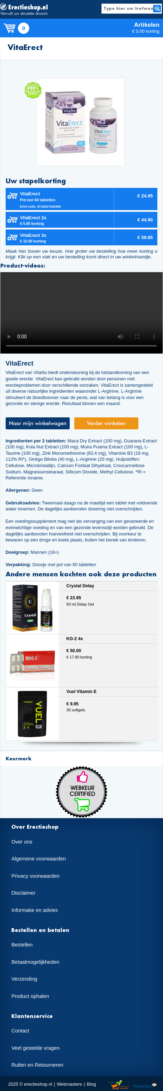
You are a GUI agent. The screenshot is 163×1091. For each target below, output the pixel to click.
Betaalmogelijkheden (35, 962)
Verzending (24, 979)
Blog (91, 1084)
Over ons (21, 842)
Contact (20, 1031)
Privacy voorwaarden (35, 876)
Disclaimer (23, 893)
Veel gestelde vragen (35, 1048)
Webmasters (69, 1084)
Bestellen (21, 945)
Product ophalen (30, 996)
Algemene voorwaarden (38, 859)
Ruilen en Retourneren (37, 1065)
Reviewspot (145, 1085)
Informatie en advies (34, 910)
